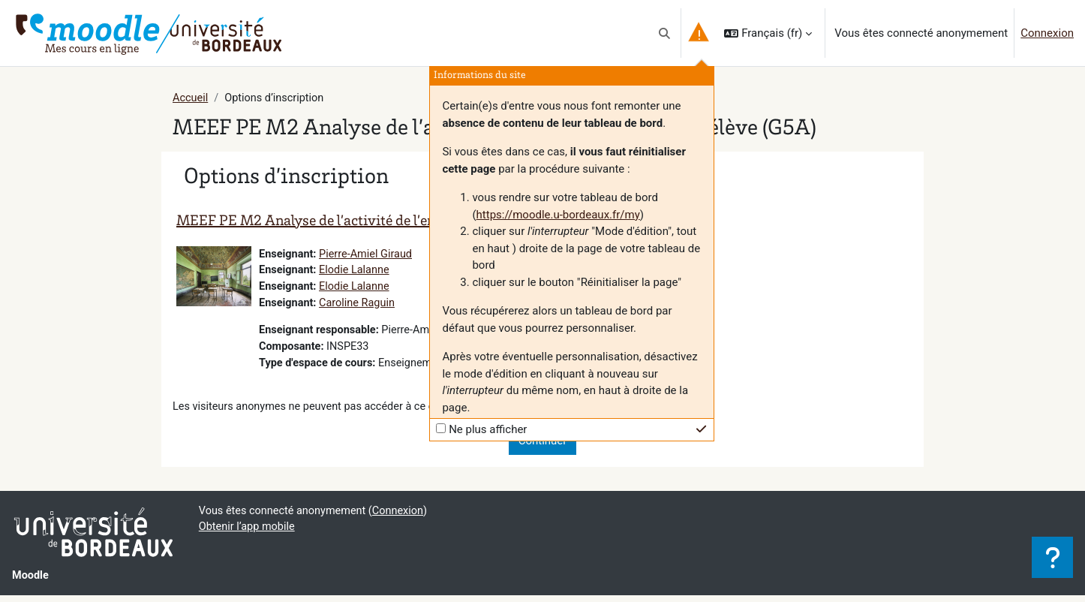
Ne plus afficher (488, 429)
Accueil (191, 98)
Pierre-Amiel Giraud (369, 255)
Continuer (542, 446)
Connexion (1047, 33)
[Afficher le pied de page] (1052, 557)
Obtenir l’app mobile (249, 533)
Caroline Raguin (360, 305)
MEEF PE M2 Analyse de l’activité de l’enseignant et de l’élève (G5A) (390, 222)
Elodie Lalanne (357, 271)
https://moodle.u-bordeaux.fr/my (558, 214)
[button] (664, 33)
